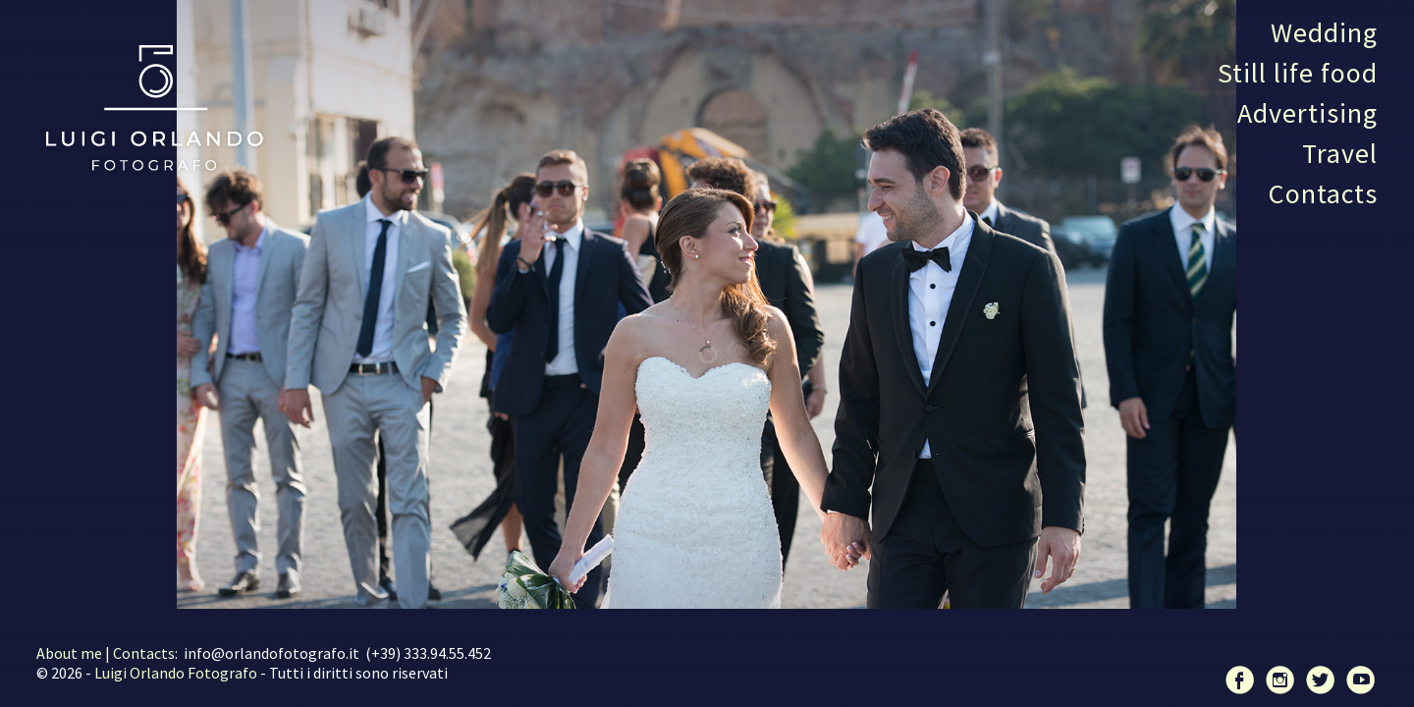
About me (69, 653)
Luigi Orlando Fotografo (175, 672)
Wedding (1324, 32)
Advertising (1307, 113)
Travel (1340, 153)
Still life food (1298, 72)
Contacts (1323, 193)
